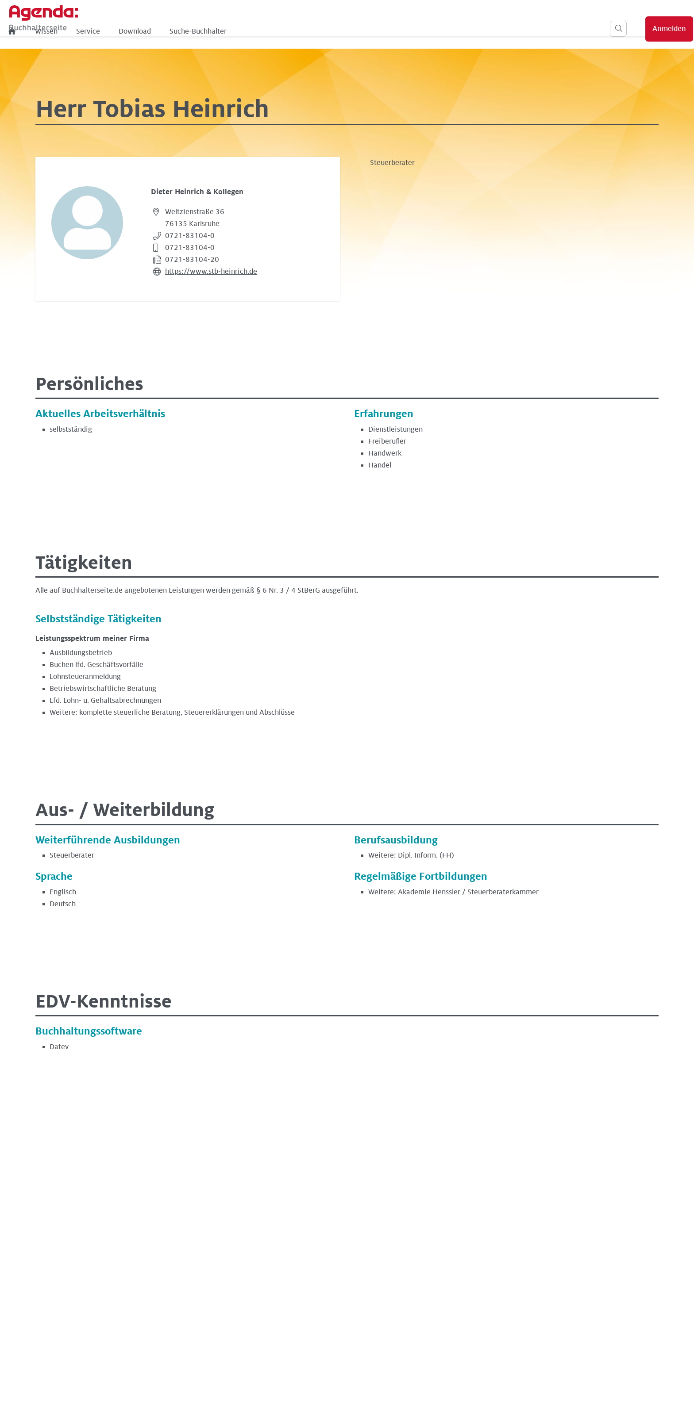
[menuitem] (153, 31)
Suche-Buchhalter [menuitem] (338, 31)
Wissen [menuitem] (187, 31)
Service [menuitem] (229, 31)
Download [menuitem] (275, 31)
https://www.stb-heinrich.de (211, 272)
